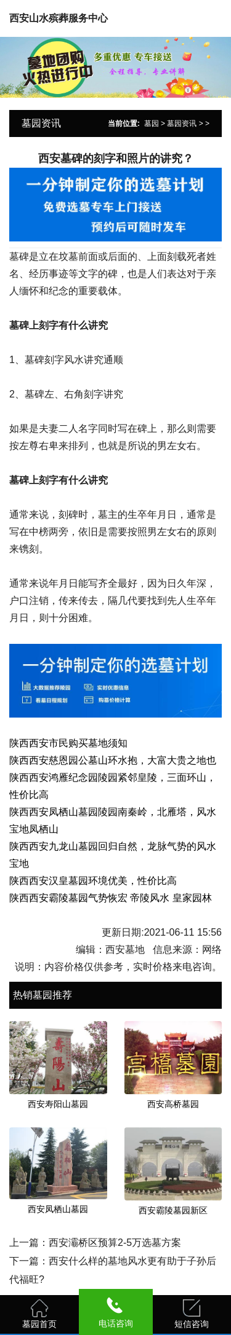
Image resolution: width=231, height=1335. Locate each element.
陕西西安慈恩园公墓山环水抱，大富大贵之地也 (112, 760)
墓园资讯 (182, 123)
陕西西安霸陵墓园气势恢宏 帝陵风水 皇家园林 (110, 898)
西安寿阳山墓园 (58, 1104)
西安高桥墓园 (173, 1104)
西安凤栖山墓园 (58, 1209)
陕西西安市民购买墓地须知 (68, 743)
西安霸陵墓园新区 (173, 1210)
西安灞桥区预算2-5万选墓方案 (115, 1242)
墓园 (151, 123)
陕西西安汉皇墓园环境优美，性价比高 (93, 880)
